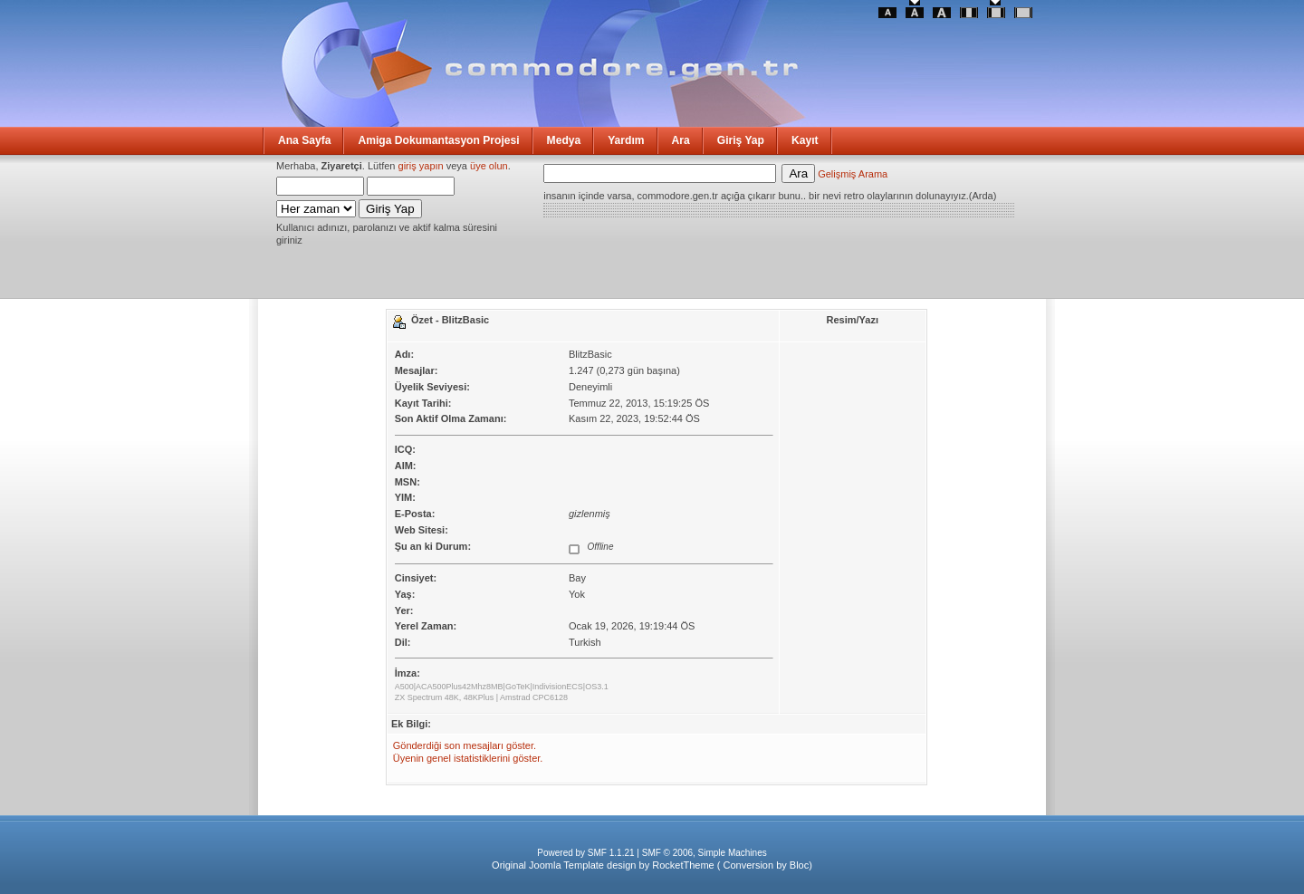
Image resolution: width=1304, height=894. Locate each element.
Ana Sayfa (304, 140)
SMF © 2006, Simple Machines (704, 853)
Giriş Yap (740, 140)
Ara (681, 140)
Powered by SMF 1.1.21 (585, 853)
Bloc (799, 865)
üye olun (489, 165)
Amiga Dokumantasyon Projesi (438, 140)
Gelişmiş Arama (852, 173)
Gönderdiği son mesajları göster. (464, 745)
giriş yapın (421, 165)
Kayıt (805, 140)
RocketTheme (683, 865)
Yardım (626, 140)
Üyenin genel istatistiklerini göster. (468, 758)
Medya (564, 140)
